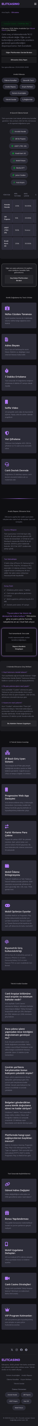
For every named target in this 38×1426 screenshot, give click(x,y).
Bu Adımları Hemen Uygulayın (19, 723)
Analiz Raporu (10, 87)
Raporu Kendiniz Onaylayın (19, 647)
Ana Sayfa (6, 12)
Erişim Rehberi (27, 87)
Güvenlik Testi (28, 80)
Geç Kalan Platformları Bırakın (19, 279)
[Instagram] (17, 1350)
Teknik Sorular (11, 99)
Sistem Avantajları (19, 93)
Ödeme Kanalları (10, 80)
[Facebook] (21, 1350)
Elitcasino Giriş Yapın (19, 60)
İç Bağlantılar (27, 99)
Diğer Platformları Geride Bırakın (19, 52)
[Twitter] (12, 1350)
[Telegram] (26, 1350)
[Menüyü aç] (35, 4)
